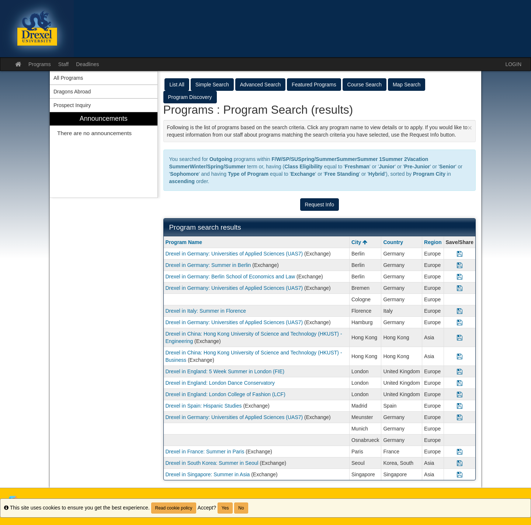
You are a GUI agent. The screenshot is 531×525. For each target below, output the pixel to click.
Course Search (364, 85)
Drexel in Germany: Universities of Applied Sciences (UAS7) (234, 254)
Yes (225, 508)
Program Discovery (190, 97)
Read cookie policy (173, 508)
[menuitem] (103, 155)
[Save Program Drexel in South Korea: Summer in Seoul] (459, 463)
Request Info (319, 204)
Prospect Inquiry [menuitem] (72, 105)
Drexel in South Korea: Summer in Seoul (212, 463)
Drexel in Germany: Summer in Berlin (208, 265)
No (241, 508)
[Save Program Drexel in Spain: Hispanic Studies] (459, 406)
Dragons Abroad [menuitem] (72, 92)
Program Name (184, 242)
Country (393, 242)
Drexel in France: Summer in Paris (205, 451)
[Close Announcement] (470, 127)
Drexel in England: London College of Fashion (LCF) (225, 394)
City (359, 242)
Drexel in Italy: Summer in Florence (206, 311)
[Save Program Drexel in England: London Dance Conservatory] (459, 383)
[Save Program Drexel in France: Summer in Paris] (459, 451)
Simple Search (212, 85)
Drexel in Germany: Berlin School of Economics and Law (230, 276)
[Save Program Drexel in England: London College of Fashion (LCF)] (459, 394)
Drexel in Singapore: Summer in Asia (208, 474)
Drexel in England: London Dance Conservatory (220, 383)
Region (432, 242)
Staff (63, 64)
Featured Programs (314, 85)
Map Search (406, 85)
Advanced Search (260, 85)
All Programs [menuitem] (68, 78)
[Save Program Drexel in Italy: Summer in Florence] (459, 311)
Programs (39, 64)
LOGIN (513, 64)
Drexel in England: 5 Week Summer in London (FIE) (225, 371)
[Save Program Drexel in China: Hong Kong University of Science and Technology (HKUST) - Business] (459, 356)
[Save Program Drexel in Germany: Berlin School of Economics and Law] (459, 276)
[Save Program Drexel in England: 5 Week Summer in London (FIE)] (459, 371)
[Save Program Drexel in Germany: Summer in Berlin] (459, 265)
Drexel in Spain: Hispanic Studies (204, 406)
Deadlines (87, 64)
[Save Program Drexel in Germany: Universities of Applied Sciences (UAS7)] (459, 254)
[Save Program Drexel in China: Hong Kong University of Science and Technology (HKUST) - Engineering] (459, 337)
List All (176, 85)
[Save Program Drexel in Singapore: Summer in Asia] (459, 474)
